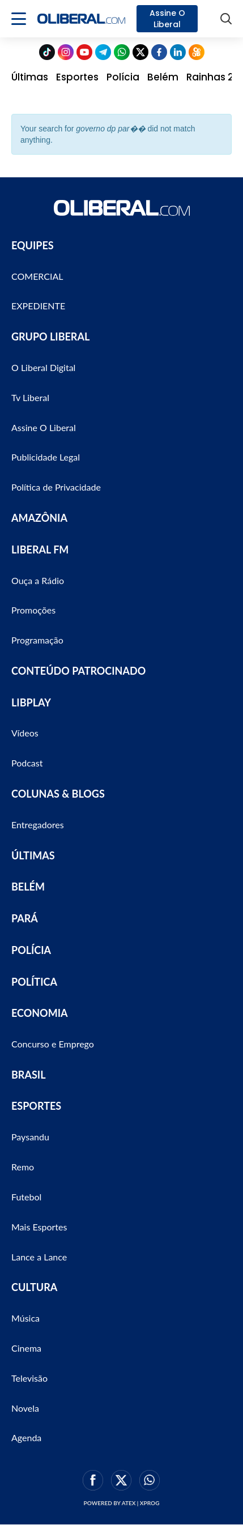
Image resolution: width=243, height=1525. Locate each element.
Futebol (26, 1196)
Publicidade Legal (45, 456)
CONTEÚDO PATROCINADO (78, 670)
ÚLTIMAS (33, 855)
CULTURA (34, 1287)
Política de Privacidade (56, 487)
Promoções (33, 609)
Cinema (26, 1348)
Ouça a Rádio (37, 580)
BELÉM (28, 886)
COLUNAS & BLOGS (58, 793)
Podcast (26, 762)
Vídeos (25, 732)
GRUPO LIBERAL (50, 336)
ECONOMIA (39, 1013)
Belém (162, 77)
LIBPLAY (31, 702)
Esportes (77, 77)
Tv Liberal (30, 397)
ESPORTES (36, 1106)
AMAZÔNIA (39, 518)
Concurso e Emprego (52, 1043)
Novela (25, 1408)
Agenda (26, 1437)
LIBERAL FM (40, 549)
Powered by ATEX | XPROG (122, 1503)
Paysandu (30, 1136)
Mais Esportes (39, 1226)
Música (25, 1318)
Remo (22, 1166)
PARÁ (24, 918)
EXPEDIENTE (38, 305)
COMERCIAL (37, 276)
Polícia (122, 77)
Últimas (29, 77)
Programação (37, 639)
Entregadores (37, 824)
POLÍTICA (34, 982)
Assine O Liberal (167, 18)
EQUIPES (32, 245)
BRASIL (28, 1074)
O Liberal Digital (43, 367)
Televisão (29, 1378)
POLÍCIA (31, 950)
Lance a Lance (39, 1256)
